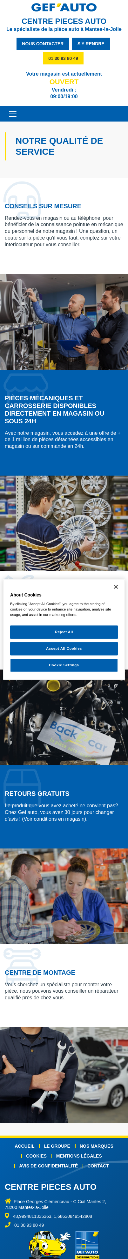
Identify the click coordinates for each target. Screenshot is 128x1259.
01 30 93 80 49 (63, 58)
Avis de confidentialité (48, 1165)
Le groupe (57, 1146)
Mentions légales (79, 1156)
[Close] (116, 587)
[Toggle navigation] (9, 114)
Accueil (24, 1146)
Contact (98, 1165)
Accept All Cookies (64, 648)
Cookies (36, 1156)
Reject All (64, 632)
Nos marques (96, 1146)
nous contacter (43, 43)
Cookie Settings (64, 665)
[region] (64, 629)
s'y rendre (90, 43)
